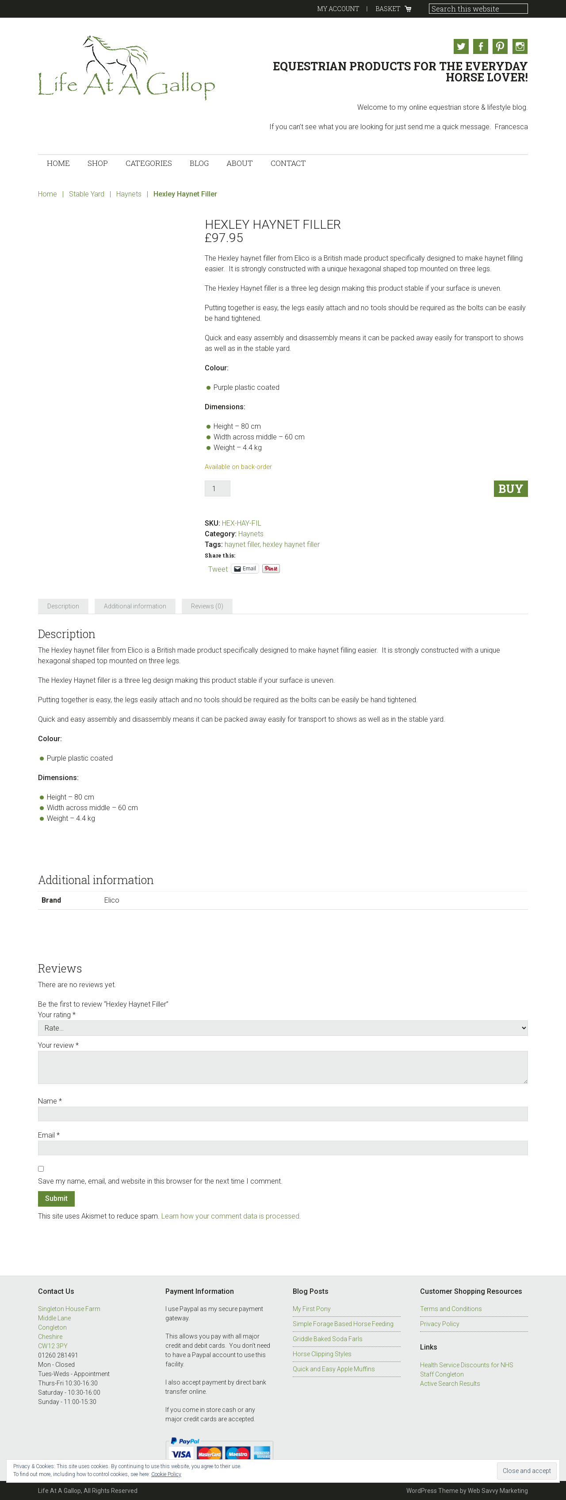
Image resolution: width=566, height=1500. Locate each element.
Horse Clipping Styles (322, 1353)
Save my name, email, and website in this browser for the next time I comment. (160, 1180)
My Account (338, 8)
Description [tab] (63, 605)
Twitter (459, 46)
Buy (511, 488)
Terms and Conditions (451, 1308)
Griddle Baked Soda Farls (328, 1338)
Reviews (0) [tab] (207, 605)
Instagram (520, 46)
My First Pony (312, 1308)
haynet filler (242, 544)
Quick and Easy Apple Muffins (334, 1368)
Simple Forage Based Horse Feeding (343, 1323)
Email (49, 1134)
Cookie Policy (166, 1474)
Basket (388, 8)
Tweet (218, 567)
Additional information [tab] (135, 605)
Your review (58, 1044)
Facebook (479, 46)
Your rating (57, 1014)
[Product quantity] (217, 488)
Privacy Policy (439, 1323)
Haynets (129, 193)
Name (50, 1100)
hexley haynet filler (291, 544)
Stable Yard (86, 193)
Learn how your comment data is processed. (231, 1216)
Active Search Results (450, 1382)
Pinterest (500, 46)
